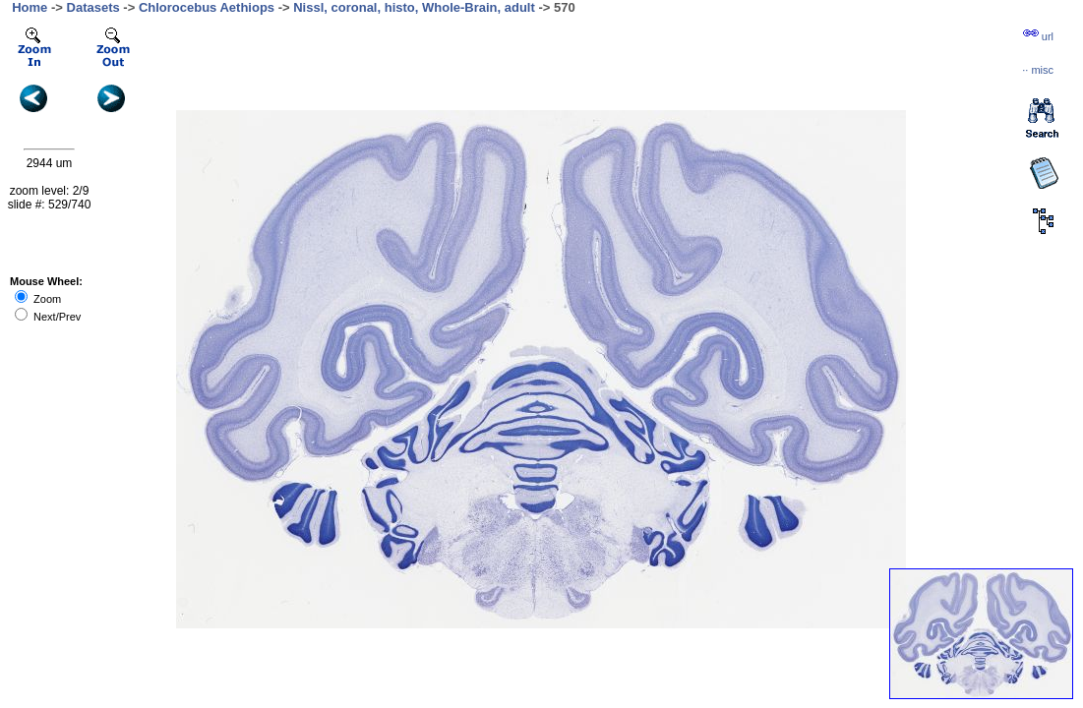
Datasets (93, 7)
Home (29, 7)
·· (1037, 70)
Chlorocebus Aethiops (206, 7)
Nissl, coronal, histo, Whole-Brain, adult (414, 7)
